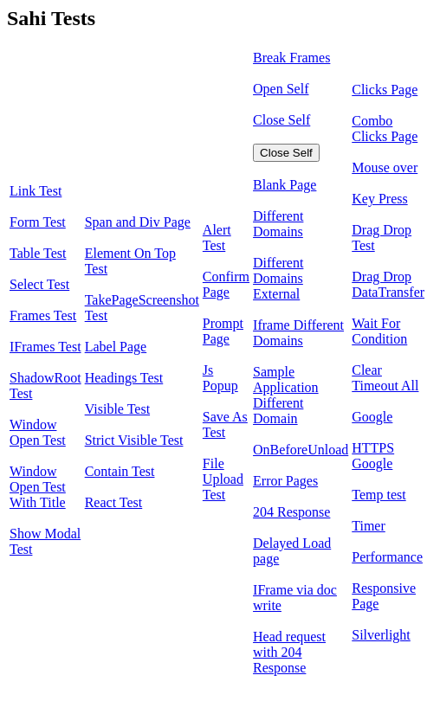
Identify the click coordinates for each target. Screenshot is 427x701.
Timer (368, 525)
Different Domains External (278, 278)
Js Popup (220, 378)
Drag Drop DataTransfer (388, 284)
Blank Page (284, 184)
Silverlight (381, 634)
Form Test (38, 222)
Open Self (280, 88)
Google (372, 416)
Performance (387, 557)
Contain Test (120, 471)
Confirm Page (226, 284)
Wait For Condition (379, 331)
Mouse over (384, 167)
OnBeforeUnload (300, 449)
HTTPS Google (373, 456)
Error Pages (285, 480)
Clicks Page (384, 89)
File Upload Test (223, 479)
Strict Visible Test (134, 440)
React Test (114, 502)
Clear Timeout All (385, 378)
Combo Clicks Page (384, 128)
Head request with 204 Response (289, 652)
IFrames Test (45, 346)
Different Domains (278, 224)
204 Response (291, 512)
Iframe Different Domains (298, 333)
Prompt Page (223, 331)
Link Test (35, 190)
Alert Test (217, 237)
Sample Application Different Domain (286, 395)
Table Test (38, 253)
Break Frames (291, 57)
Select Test (39, 284)
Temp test (378, 494)
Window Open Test (38, 432)
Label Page (116, 346)
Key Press (379, 198)
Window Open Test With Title (38, 487)
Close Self (281, 120)
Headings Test (124, 377)
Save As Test (225, 424)
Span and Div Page (138, 222)
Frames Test (43, 315)
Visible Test (117, 409)
